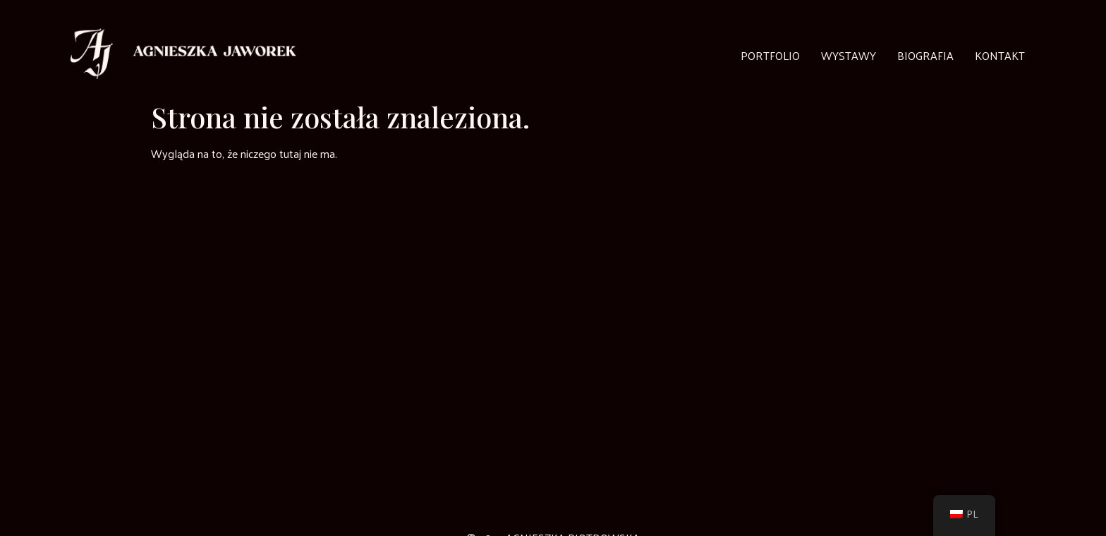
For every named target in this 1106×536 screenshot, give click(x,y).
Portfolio (770, 55)
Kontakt (1000, 55)
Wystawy (848, 55)
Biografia (925, 55)
